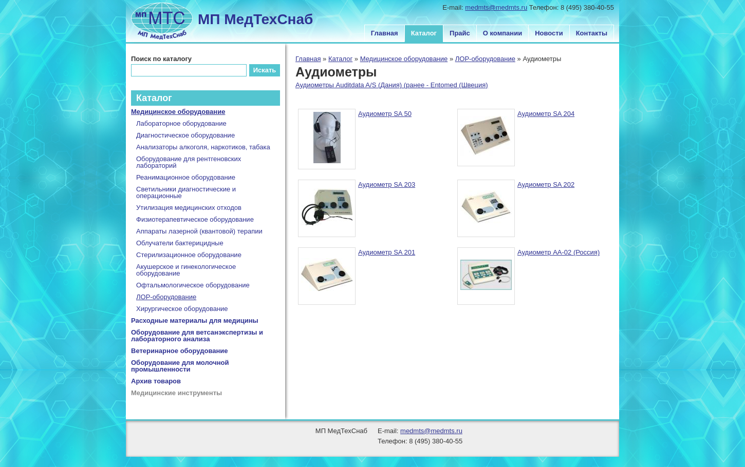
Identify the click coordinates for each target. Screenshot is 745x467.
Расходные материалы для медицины (194, 320)
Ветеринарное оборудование (179, 351)
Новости (549, 33)
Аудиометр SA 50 (385, 114)
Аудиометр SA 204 (545, 114)
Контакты (591, 33)
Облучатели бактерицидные (180, 243)
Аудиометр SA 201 (386, 252)
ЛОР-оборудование (485, 59)
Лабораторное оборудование (181, 123)
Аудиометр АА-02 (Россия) (558, 252)
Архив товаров (156, 381)
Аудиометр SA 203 (386, 184)
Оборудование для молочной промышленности (180, 366)
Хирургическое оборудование (182, 309)
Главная (384, 33)
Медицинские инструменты (176, 393)
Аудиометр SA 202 (545, 184)
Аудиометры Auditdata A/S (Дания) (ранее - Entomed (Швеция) (391, 85)
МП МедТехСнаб (255, 19)
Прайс (460, 33)
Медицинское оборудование (404, 59)
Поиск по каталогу (161, 59)
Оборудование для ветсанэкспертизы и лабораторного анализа (197, 335)
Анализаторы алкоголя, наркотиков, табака (203, 147)
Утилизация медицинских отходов (188, 207)
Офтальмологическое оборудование (193, 285)
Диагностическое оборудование (185, 135)
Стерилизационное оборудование (188, 255)
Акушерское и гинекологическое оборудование (186, 270)
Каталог (424, 33)
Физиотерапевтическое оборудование (195, 219)
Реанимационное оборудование (185, 177)
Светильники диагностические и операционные (186, 192)
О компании (502, 33)
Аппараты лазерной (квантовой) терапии (199, 231)
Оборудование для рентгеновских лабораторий (188, 162)
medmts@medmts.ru (496, 7)
